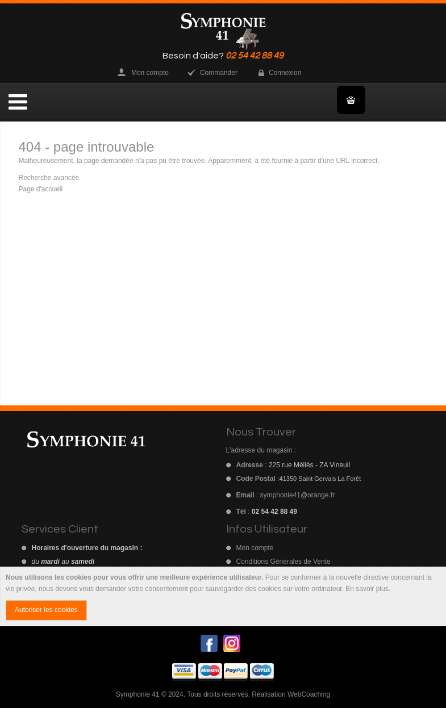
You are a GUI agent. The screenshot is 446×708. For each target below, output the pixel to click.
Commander (218, 73)
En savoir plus (366, 589)
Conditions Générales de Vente (283, 561)
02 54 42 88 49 (255, 55)
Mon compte (150, 73)
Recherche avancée (49, 178)
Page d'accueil (41, 189)
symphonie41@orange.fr (297, 495)
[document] (223, 596)
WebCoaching (308, 694)
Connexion (285, 73)
